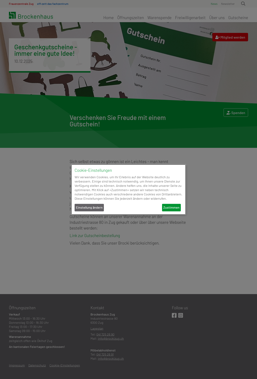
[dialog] (128, 189)
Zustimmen (171, 208)
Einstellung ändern (89, 208)
